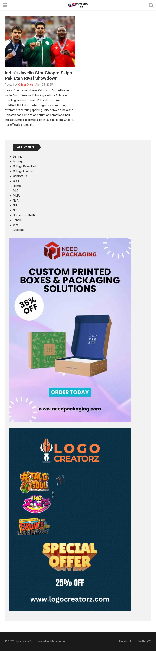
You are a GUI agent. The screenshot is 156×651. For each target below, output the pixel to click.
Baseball (18, 229)
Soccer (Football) (24, 215)
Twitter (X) (144, 641)
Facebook (125, 641)
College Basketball (25, 166)
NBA (16, 200)
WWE (16, 225)
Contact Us (20, 176)
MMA (16, 195)
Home (17, 185)
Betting (17, 156)
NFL (15, 205)
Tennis (17, 220)
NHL (15, 210)
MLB (16, 190)
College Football (23, 171)
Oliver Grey (25, 84)
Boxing (17, 161)
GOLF (16, 181)
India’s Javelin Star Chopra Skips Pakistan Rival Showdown (38, 75)
